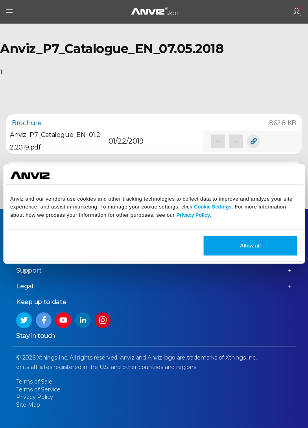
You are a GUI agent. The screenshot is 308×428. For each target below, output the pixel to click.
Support (29, 270)
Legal (24, 286)
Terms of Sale (34, 381)
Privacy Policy (193, 215)
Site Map (28, 404)
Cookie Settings (212, 207)
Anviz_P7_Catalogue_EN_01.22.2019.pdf (55, 141)
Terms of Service (38, 389)
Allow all (250, 245)
